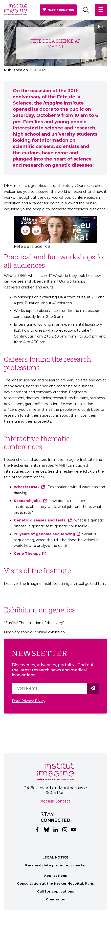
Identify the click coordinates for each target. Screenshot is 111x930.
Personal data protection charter (55, 865)
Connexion (55, 899)
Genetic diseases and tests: (40, 520)
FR (100, 26)
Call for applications (55, 891)
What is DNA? (27, 487)
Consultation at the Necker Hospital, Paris (55, 883)
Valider (93, 688)
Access (47, 801)
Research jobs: (28, 501)
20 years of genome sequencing (44, 534)
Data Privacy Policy (28, 701)
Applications (55, 875)
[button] (101, 10)
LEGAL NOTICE (55, 857)
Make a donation (61, 10)
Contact (62, 801)
